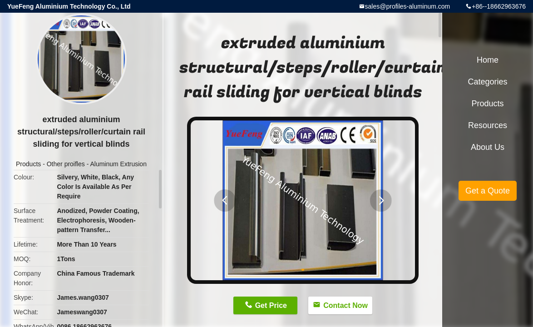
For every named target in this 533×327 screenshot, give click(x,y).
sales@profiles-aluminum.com (407, 6)
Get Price (271, 305)
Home (487, 59)
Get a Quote (487, 190)
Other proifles (66, 164)
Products (28, 164)
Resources (487, 125)
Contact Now (345, 305)
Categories (487, 81)
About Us (487, 147)
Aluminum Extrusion (118, 164)
